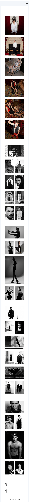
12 (6, 493)
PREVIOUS (8, 479)
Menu (27, 4)
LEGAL (19, 499)
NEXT (7, 495)
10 (6, 491)
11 (6, 492)
